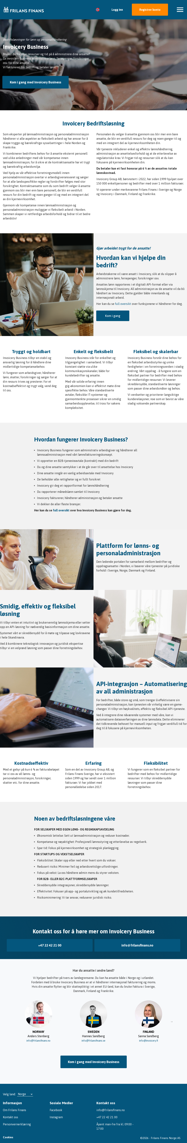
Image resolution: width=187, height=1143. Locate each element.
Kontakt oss (10, 1112)
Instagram (56, 1112)
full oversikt (123, 303)
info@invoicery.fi (148, 1037)
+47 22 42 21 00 (49, 943)
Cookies (8, 1134)
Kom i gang (112, 315)
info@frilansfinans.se (93, 1037)
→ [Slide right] (171, 1018)
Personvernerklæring (17, 1119)
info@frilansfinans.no (137, 943)
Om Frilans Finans (14, 1105)
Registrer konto (150, 9)
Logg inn (117, 9)
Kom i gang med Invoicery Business (36, 82)
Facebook (56, 1105)
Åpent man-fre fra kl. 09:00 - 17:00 (114, 1122)
